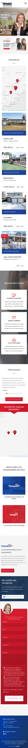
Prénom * (5, 622)
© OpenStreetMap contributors (20, 110)
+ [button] (3, 68)
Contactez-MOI (14, 698)
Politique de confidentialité (10, 689)
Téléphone (6, 645)
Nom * (4, 629)
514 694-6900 (5, 26)
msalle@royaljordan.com (6, 27)
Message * (5, 652)
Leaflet (8, 110)
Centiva (17, 746)
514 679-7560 (5, 25)
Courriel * (5, 637)
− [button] (3, 70)
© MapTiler (12, 110)
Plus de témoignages (14, 399)
